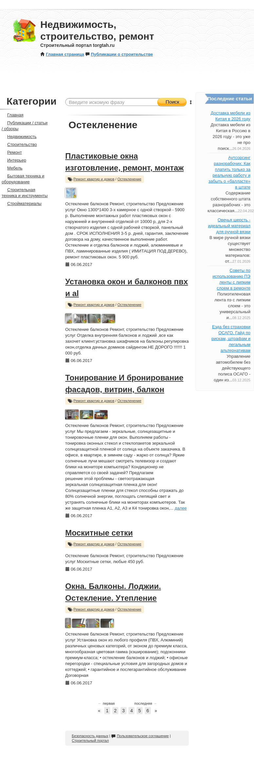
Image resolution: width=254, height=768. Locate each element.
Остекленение (129, 179)
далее (181, 508)
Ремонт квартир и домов (93, 179)
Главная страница (62, 54)
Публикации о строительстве (119, 54)
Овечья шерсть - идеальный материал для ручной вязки (229, 225)
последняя (145, 703)
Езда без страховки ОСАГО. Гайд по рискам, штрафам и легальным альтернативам (230, 338)
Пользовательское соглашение (139, 736)
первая (106, 703)
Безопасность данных (90, 736)
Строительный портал (90, 740)
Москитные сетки (99, 532)
